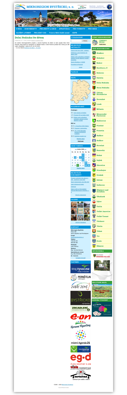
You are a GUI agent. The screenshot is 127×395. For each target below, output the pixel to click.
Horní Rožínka (103, 88)
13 (77, 160)
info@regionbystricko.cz (77, 237)
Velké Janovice (103, 211)
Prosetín (100, 130)
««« (76, 149)
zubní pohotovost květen (77, 184)
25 (72, 165)
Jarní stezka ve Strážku (80, 113)
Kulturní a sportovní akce (37, 40)
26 (75, 165)
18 (72, 162)
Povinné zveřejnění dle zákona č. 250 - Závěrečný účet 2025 (79, 178)
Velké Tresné (102, 216)
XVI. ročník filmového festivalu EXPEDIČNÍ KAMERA (80, 132)
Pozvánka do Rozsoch (77, 64)
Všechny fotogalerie (80, 222)
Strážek (100, 175)
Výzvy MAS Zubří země (59, 33)
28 (80, 165)
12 (75, 160)
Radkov (100, 135)
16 (86, 160)
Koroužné (101, 99)
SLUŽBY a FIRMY (23, 33)
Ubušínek (101, 196)
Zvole (99, 241)
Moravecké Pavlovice (101, 115)
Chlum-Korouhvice (102, 93)
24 (88, 162)
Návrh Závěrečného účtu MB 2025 (80, 182)
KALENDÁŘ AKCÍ (77, 106)
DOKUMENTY (31, 29)
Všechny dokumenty (80, 195)
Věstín (99, 226)
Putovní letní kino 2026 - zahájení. (80, 50)
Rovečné (100, 145)
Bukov (99, 63)
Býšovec (100, 73)
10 (88, 157)
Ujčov (99, 201)
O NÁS (19, 29)
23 (86, 162)
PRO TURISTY (79, 29)
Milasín (100, 109)
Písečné (100, 125)
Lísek (99, 104)
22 (83, 162)
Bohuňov (100, 58)
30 (86, 165)
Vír (98, 236)
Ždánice (100, 246)
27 (77, 165)
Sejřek (99, 160)
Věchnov (100, 221)
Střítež (99, 180)
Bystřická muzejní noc (80, 136)
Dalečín (100, 78)
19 (75, 162)
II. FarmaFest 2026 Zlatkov (82, 126)
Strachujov (101, 170)
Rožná (99, 155)
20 (77, 162)
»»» (85, 149)
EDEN (100, 7)
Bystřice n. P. (102, 68)
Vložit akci (81, 141)
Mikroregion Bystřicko (45, 7)
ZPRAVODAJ (64, 29)
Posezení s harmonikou (81, 128)
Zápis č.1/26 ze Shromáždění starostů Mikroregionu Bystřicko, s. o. (80, 190)
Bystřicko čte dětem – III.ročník (32, 48)
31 (88, 165)
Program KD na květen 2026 (81, 115)
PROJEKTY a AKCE (48, 29)
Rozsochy (101, 150)
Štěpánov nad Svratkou (102, 191)
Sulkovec (101, 185)
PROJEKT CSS (40, 33)
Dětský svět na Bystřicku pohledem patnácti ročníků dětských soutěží (81, 119)
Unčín (99, 206)
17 (88, 160)
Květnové (73, 186)
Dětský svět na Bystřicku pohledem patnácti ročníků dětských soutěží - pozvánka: (80, 58)
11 (72, 160)
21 (80, 162)
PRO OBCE (92, 29)
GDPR (74, 33)
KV (82, 7)
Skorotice (101, 165)
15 (83, 160)
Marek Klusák (65, 387)
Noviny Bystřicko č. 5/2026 (78, 62)
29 (83, 165)
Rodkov (100, 140)
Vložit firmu (102, 44)
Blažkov (100, 53)
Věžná (99, 231)
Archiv (80, 67)
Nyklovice (101, 121)
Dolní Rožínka (103, 83)
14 (80, 160)
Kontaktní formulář (80, 258)
